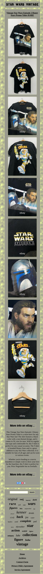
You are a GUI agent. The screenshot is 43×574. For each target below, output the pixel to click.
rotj (22, 499)
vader (33, 518)
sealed (24, 531)
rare (12, 504)
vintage (22, 544)
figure (18, 539)
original (12, 499)
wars (31, 503)
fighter (31, 531)
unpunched (28, 508)
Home (22, 554)
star (30, 525)
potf (35, 521)
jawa (12, 527)
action (15, 530)
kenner (21, 512)
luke (18, 535)
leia (21, 508)
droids (31, 513)
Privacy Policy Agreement (22, 566)
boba (27, 539)
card (16, 522)
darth (35, 500)
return (11, 535)
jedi (19, 505)
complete (25, 521)
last (34, 509)
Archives (22, 558)
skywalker (20, 526)
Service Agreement (22, 570)
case (24, 505)
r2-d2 (12, 517)
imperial (28, 500)
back (20, 517)
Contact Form (22, 562)
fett (26, 517)
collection (30, 535)
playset (12, 513)
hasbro (10, 522)
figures (13, 507)
